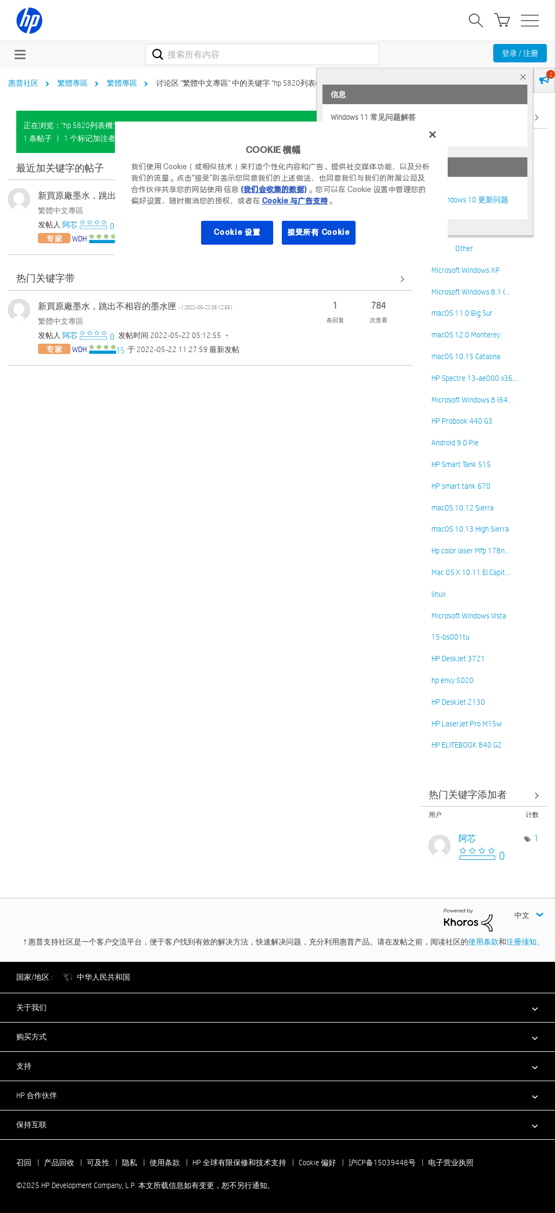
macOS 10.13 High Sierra (470, 529)
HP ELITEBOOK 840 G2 (466, 745)
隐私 (129, 1162)
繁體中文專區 (60, 210)
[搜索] (262, 54)
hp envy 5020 (452, 680)
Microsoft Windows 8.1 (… (470, 292)
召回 (23, 1162)
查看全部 (210, 279)
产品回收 (59, 1162)
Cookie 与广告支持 (295, 201)
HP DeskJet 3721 (458, 658)
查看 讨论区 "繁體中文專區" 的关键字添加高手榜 (484, 795)
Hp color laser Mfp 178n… (470, 551)
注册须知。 (525, 942)
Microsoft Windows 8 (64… (472, 400)
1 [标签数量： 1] (536, 838)
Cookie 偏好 (317, 1162)
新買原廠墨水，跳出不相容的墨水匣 (135, 306)
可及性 (98, 1162)
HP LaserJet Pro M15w (466, 724)
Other (464, 248)
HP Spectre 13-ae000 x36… (474, 378)
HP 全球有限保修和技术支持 (239, 1162)
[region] (281, 190)
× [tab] (523, 77)
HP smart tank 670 (461, 486)
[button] (277, 1007)
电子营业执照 (451, 1162)
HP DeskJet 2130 (458, 702)
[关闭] (432, 134)
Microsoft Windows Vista (468, 616)
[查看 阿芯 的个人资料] (70, 224)
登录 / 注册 (520, 53)
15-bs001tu (450, 637)
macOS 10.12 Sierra (462, 508)
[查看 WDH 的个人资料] (79, 239)
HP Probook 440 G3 (462, 421)
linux (438, 594)
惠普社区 (23, 83)
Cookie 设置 (237, 232)
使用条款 (483, 942)
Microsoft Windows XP (465, 270)
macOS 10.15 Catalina (465, 356)
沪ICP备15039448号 (382, 1162)
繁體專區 (72, 83)
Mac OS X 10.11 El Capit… (470, 572)
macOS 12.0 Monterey (465, 335)
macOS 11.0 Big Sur (462, 313)
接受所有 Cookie (318, 232)
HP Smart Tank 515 (461, 464)
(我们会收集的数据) (273, 189)
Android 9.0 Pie (455, 443)
